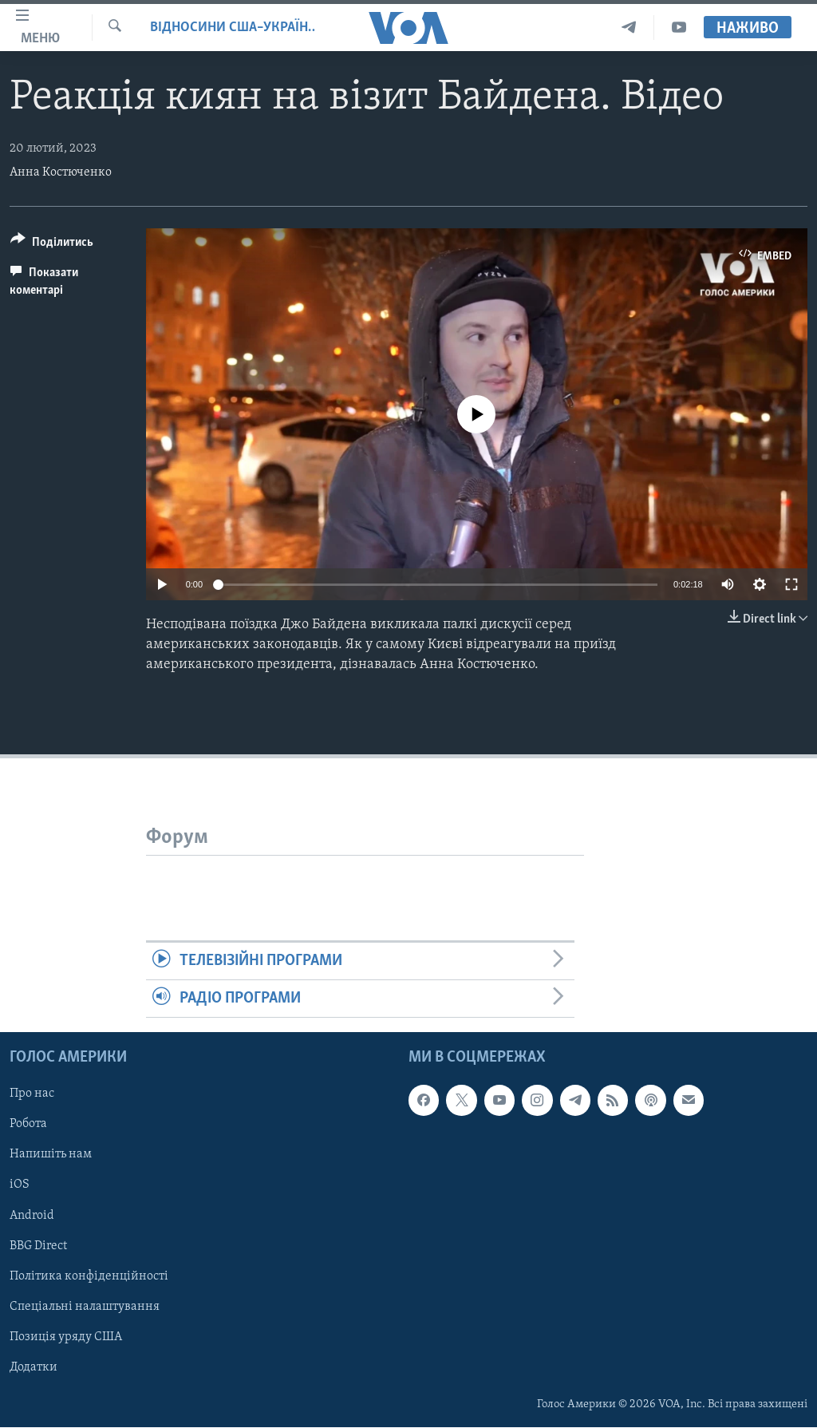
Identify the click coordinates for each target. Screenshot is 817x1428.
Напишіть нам (51, 1155)
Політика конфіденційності (89, 1276)
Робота (28, 1124)
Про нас (32, 1094)
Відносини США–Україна (233, 27)
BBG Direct (38, 1246)
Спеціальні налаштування (85, 1306)
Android (32, 1215)
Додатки (33, 1367)
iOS (20, 1185)
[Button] (51, 244)
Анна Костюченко (61, 172)
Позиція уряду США (66, 1337)
